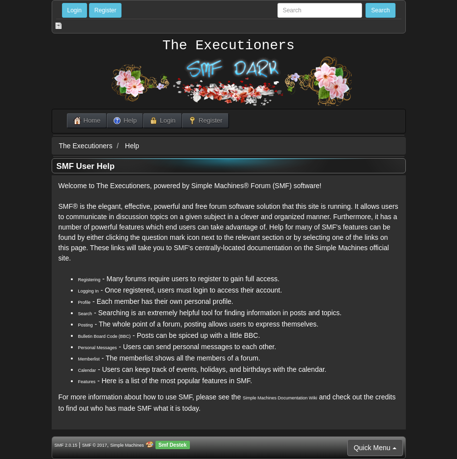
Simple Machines (127, 445)
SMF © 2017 (94, 445)
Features (87, 381)
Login (74, 10)
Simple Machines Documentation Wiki (280, 397)
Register (105, 10)
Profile (84, 302)
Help (132, 146)
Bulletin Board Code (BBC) (104, 336)
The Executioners (228, 45)
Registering (89, 279)
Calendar (87, 370)
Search (85, 313)
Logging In (88, 291)
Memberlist (89, 359)
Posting (85, 325)
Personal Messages (97, 347)
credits (385, 397)
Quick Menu (375, 448)
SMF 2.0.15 (66, 445)
